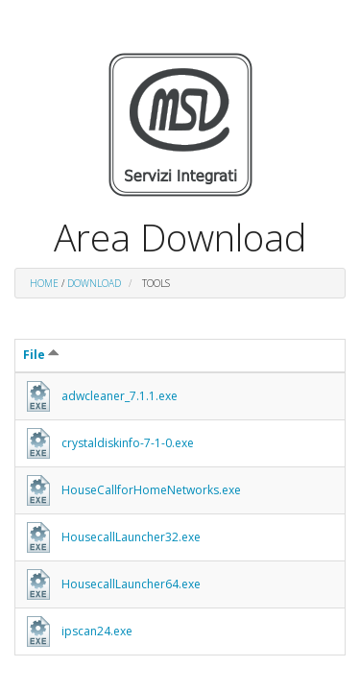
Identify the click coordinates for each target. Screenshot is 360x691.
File (41, 354)
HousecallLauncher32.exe (131, 537)
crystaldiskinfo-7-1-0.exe (127, 443)
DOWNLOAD (94, 283)
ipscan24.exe (96, 631)
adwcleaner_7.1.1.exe (119, 396)
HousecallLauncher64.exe (131, 584)
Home (44, 283)
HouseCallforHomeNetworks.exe (151, 490)
